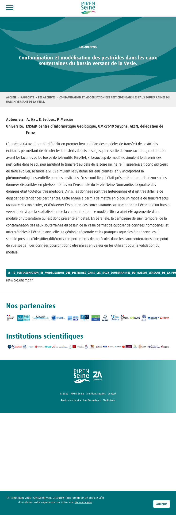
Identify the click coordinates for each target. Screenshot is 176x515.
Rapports (27, 97)
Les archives (46, 97)
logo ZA (98, 376)
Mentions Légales (96, 393)
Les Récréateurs (92, 400)
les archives (88, 47)
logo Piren (81, 376)
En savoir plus (83, 503)
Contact (112, 393)
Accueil (11, 97)
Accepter (161, 505)
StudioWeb (109, 400)
